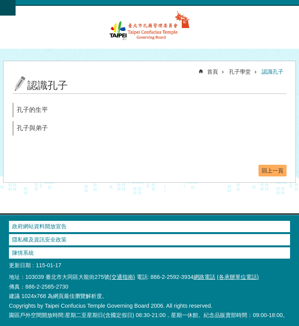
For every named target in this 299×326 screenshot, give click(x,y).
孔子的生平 (32, 109)
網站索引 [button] (8, 8)
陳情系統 (23, 253)
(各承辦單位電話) (238, 277)
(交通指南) (122, 277)
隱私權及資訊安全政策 (39, 239)
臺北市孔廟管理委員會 (149, 30)
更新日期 (20, 265)
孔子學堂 (240, 72)
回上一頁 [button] (272, 170)
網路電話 (204, 277)
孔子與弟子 (32, 128)
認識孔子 (272, 72)
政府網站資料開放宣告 (39, 226)
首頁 (212, 72)
